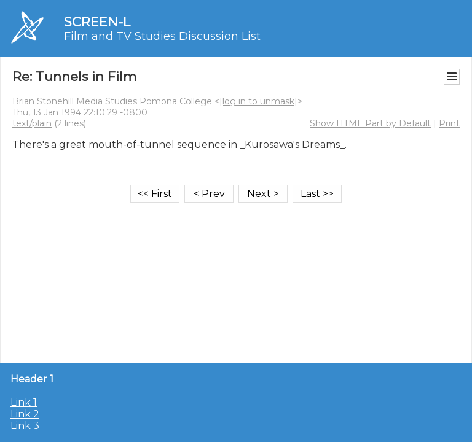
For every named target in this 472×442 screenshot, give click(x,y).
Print (449, 123)
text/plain (32, 123)
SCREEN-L (97, 21)
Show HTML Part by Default (370, 123)
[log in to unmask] (258, 101)
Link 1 (23, 402)
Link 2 (24, 414)
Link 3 (24, 426)
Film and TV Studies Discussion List (162, 36)
